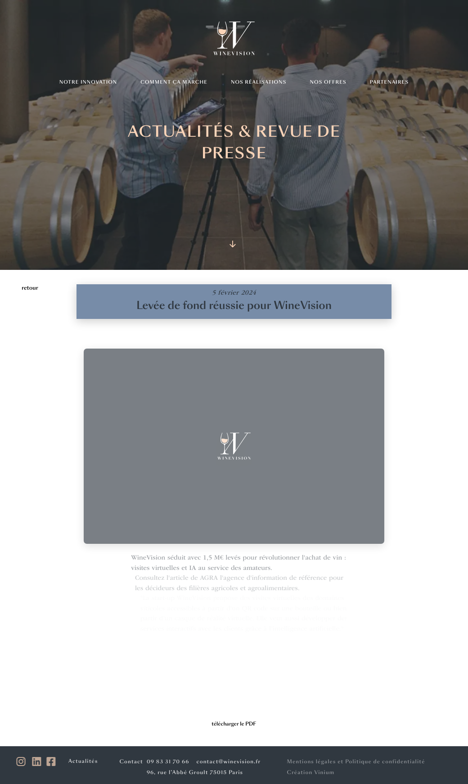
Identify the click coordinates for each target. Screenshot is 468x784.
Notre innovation (88, 82)
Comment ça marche (173, 82)
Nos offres (328, 82)
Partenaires (389, 82)
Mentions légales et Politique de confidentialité (353, 761)
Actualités (84, 761)
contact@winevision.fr (227, 761)
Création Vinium (308, 772)
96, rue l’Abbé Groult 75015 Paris (193, 772)
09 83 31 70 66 (166, 761)
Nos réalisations (259, 82)
